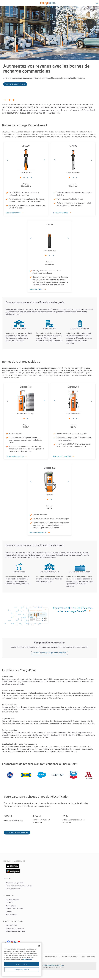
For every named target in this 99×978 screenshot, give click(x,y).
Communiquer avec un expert (17, 832)
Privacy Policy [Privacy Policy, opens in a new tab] (27, 959)
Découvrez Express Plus (15, 456)
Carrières (9, 912)
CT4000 (73, 146)
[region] (22, 959)
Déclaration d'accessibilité (69, 956)
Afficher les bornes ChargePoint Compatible (49, 653)
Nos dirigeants (11, 906)
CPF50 (49, 224)
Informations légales (51, 956)
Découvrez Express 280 (62, 456)
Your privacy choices (22, 970)
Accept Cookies (21, 964)
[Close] (39, 946)
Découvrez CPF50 (36, 289)
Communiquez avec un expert (15, 84)
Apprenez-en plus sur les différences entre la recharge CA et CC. (72, 609)
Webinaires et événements (15, 931)
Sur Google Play (13, 871)
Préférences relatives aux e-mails (54, 965)
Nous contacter (11, 915)
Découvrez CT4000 (60, 213)
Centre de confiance (13, 889)
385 (6, 816)
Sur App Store (12, 866)
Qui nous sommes (12, 900)
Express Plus (26, 387)
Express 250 (49, 468)
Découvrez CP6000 (13, 213)
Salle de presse (11, 925)
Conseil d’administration (14, 909)
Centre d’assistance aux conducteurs (19, 886)
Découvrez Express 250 (38, 533)
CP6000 (26, 146)
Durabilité (9, 903)
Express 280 (73, 387)
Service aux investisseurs (15, 928)
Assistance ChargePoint (14, 883)
